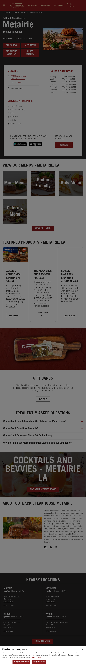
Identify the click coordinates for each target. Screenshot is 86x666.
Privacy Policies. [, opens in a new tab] (36, 664)
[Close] (82, 656)
